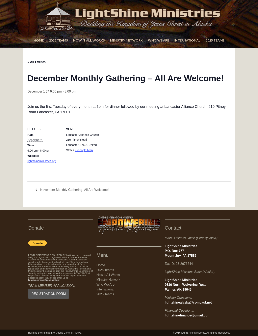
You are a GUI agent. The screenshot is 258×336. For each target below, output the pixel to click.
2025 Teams (215, 40)
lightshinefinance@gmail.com (187, 315)
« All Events (36, 62)
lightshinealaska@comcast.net (188, 302)
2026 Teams (58, 40)
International (187, 40)
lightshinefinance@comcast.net (43, 280)
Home (39, 40)
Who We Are (158, 40)
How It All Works (89, 40)
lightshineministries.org (41, 161)
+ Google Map (84, 150)
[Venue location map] (126, 146)
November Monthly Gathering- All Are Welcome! (74, 189)
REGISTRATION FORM (48, 293)
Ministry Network (126, 40)
